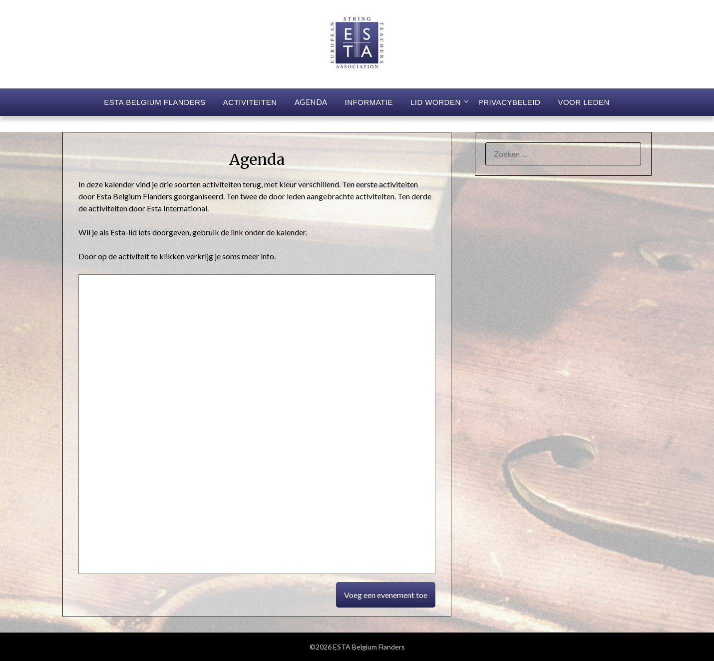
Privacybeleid (509, 102)
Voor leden (583, 102)
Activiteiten (250, 102)
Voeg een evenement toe (385, 595)
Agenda (311, 101)
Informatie (369, 102)
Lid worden (435, 102)
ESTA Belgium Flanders (155, 102)
